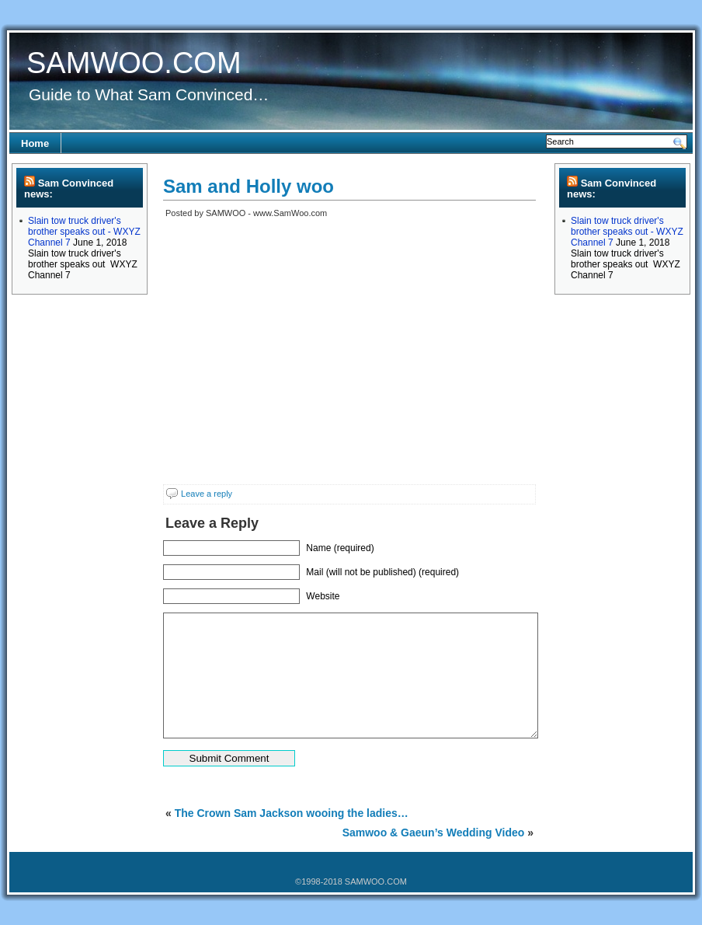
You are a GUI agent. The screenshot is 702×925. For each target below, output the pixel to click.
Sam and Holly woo (248, 186)
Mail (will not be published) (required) (382, 572)
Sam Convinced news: (68, 188)
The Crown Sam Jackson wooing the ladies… (291, 813)
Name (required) (340, 548)
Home (35, 143)
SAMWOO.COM (134, 63)
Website (322, 596)
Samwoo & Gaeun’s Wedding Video (433, 832)
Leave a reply (206, 493)
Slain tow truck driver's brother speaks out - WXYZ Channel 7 (84, 231)
